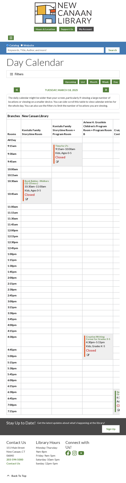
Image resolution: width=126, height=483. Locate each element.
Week (105, 81)
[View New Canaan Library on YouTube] (81, 454)
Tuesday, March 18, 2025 (61, 90)
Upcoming (70, 81)
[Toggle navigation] (11, 37)
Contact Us (13, 463)
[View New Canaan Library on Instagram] (74, 454)
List (83, 81)
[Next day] (106, 89)
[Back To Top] (63, 476)
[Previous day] (17, 89)
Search (112, 50)
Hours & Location (45, 29)
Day (116, 81)
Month (93, 81)
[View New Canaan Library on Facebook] (68, 454)
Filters (19, 74)
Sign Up (111, 428)
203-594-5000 (14, 459)
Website (28, 45)
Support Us (67, 29)
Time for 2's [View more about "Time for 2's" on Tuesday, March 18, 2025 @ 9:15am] (61, 146)
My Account (85, 29)
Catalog (14, 45)
